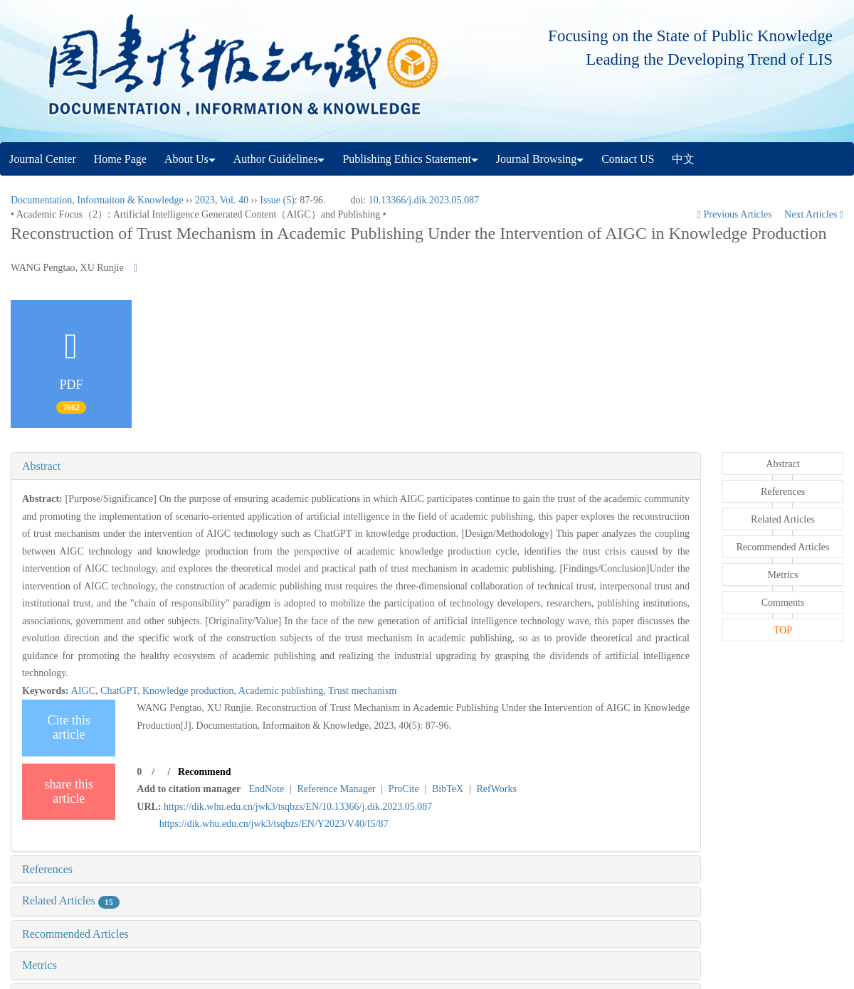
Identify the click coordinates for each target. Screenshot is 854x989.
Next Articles (813, 214)
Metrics (39, 965)
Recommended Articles (75, 934)
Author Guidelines (279, 159)
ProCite (404, 789)
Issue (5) (277, 200)
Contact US (627, 159)
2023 (205, 200)
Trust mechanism (362, 690)
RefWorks (496, 789)
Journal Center (42, 159)
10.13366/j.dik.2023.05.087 (424, 200)
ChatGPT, (121, 690)
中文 (683, 159)
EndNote (266, 789)
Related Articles (71, 900)
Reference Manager (336, 789)
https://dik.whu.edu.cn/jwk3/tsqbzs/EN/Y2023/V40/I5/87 (274, 823)
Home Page (120, 159)
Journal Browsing (540, 159)
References (47, 869)
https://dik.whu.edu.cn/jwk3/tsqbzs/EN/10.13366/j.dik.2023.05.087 (298, 806)
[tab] (355, 466)
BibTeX (447, 789)
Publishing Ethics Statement (410, 159)
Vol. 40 (234, 200)
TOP (783, 630)
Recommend (204, 771)
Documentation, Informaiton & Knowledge (97, 200)
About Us (190, 159)
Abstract (41, 466)
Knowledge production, (190, 690)
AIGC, (85, 690)
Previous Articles (735, 214)
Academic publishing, (283, 690)
